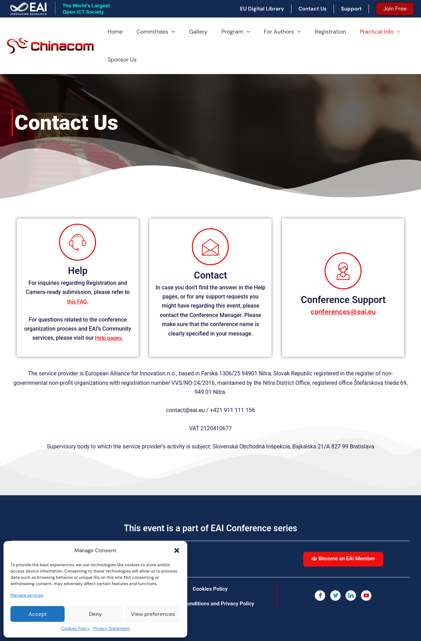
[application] (167, 32)
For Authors (269, 32)
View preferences (153, 614)
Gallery (191, 31)
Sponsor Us (120, 59)
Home (113, 31)
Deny (95, 614)
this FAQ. (78, 301)
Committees (151, 32)
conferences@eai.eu (343, 311)
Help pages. (109, 337)
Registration (315, 31)
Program (226, 32)
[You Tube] (366, 595)
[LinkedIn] (351, 595)
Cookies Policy (75, 628)
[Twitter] (335, 595)
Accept (38, 614)
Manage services (26, 595)
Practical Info (362, 32)
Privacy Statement (111, 628)
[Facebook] (320, 595)
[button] (176, 550)
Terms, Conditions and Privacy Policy (210, 603)
